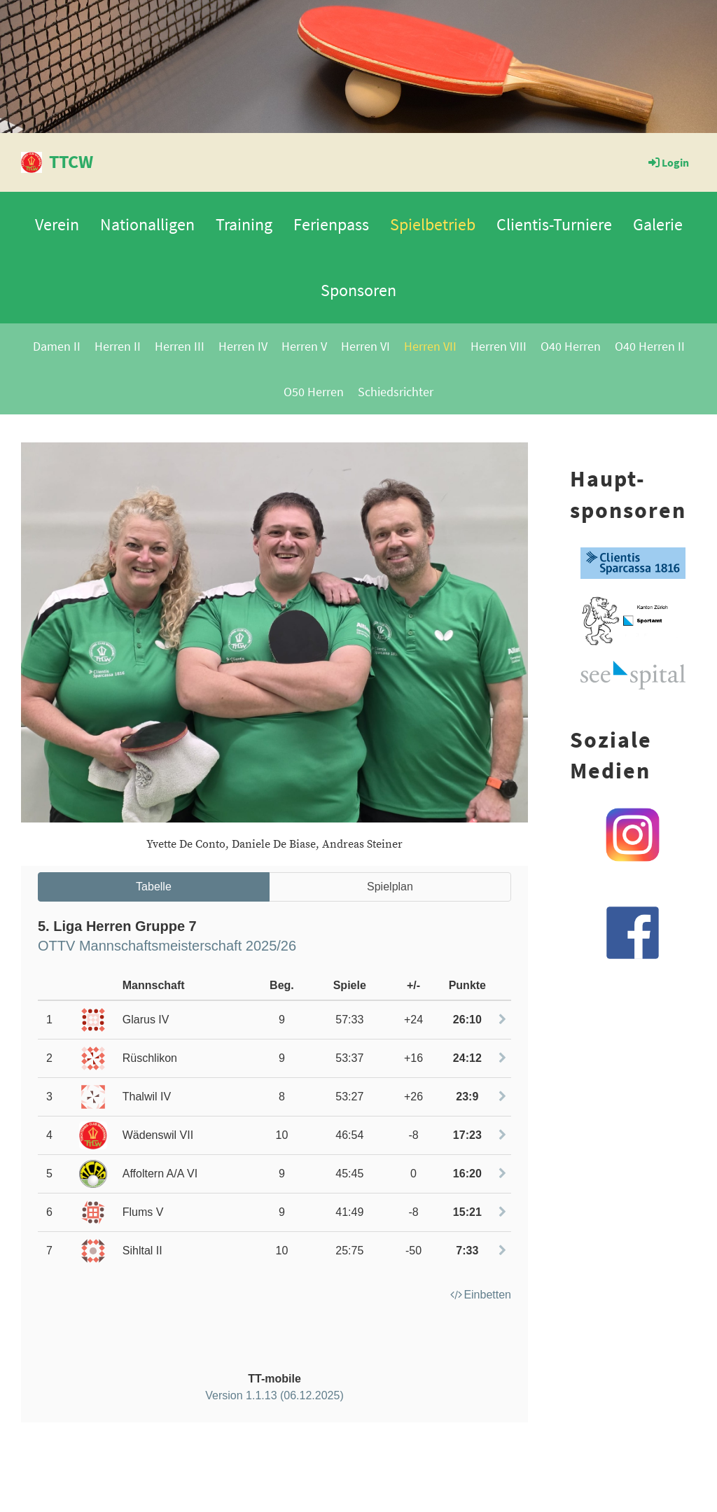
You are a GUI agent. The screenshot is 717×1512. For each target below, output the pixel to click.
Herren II (118, 346)
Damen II (57, 346)
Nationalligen (147, 224)
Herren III (179, 346)
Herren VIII (499, 346)
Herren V (304, 346)
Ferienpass (331, 224)
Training (244, 224)
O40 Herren (571, 346)
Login (667, 162)
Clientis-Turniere (554, 224)
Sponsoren (358, 290)
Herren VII (430, 346)
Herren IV (242, 346)
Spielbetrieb (432, 224)
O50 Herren (314, 392)
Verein (57, 224)
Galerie (658, 224)
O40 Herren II (650, 346)
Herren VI (365, 346)
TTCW (71, 161)
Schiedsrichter (395, 392)
